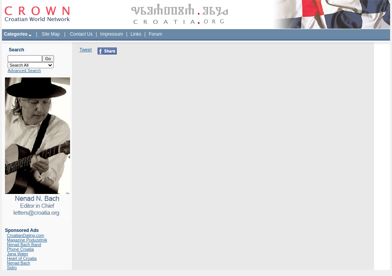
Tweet (86, 50)
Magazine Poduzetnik (27, 240)
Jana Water (17, 253)
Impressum (111, 34)
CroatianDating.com (25, 235)
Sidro (12, 267)
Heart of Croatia (22, 258)
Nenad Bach (18, 263)
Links (136, 34)
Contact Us (81, 34)
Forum (155, 34)
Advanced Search (24, 70)
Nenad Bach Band (24, 244)
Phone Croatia (20, 249)
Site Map (51, 34)
